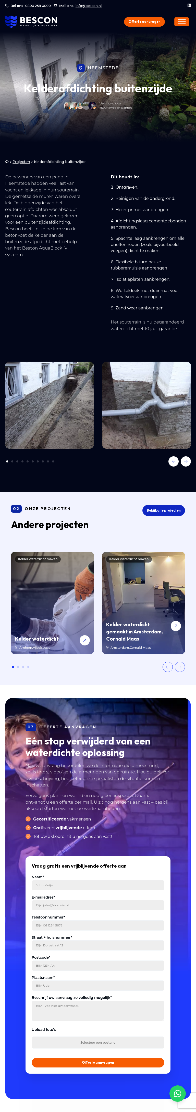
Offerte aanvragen (144, 21)
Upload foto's (44, 1029)
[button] (173, 461)
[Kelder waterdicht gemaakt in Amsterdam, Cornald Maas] (143, 603)
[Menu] (181, 21)
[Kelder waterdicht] (52, 603)
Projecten (21, 161)
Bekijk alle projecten (164, 510)
